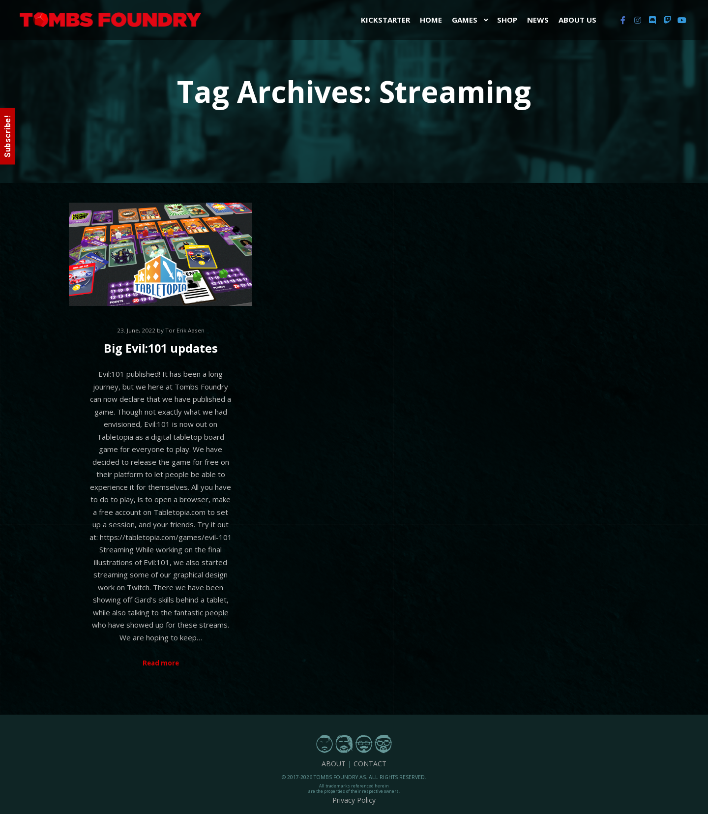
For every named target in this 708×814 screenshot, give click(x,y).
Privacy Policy (354, 800)
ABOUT (334, 763)
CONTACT (370, 763)
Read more (161, 663)
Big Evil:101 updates (161, 348)
